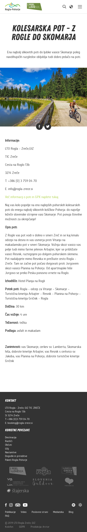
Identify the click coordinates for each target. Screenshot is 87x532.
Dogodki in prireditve (16, 456)
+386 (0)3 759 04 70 (18, 419)
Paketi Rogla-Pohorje (16, 459)
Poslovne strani (40, 512)
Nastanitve (10, 452)
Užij (7, 448)
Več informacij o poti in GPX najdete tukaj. (32, 197)
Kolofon (9, 526)
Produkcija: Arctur (40, 526)
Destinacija (10, 437)
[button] (71, 6)
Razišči (8, 441)
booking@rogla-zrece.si (20, 422)
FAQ (7, 515)
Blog (71, 512)
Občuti (8, 444)
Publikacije (10, 512)
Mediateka (58, 512)
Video (24, 512)
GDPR (22, 526)
